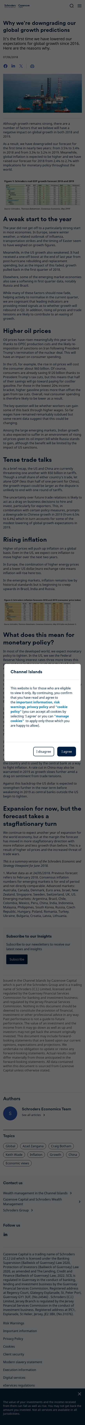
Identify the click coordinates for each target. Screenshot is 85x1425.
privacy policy (37, 707)
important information (34, 702)
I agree (67, 751)
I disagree (43, 751)
